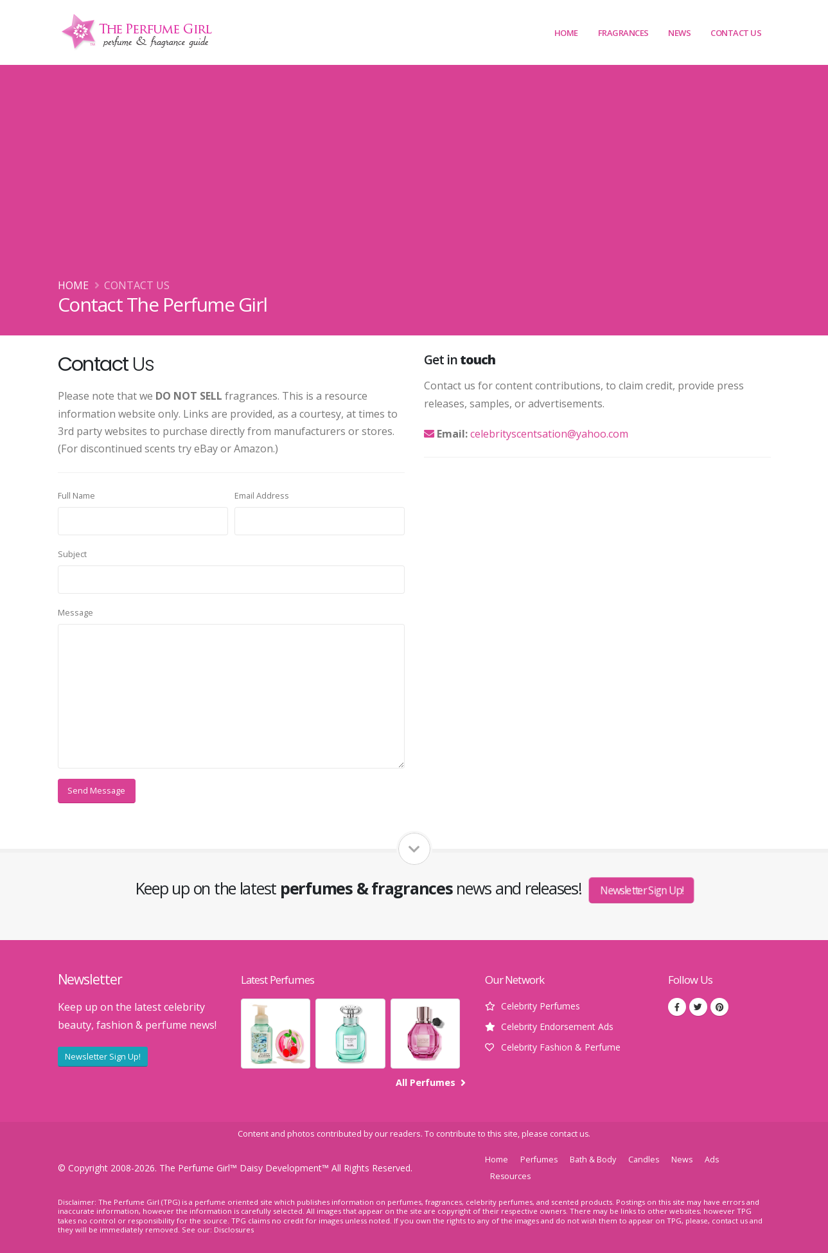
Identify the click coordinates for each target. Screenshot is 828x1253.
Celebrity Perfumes (540, 1006)
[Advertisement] (414, 181)
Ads (714, 1159)
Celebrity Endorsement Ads (557, 1026)
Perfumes (539, 1159)
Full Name (76, 495)
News (679, 33)
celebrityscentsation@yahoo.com (549, 434)
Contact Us (735, 33)
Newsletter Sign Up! (641, 890)
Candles (644, 1159)
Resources (511, 1176)
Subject (72, 554)
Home (566, 33)
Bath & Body (593, 1159)
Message (75, 612)
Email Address (261, 495)
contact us (569, 1133)
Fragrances (623, 33)
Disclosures (234, 1229)
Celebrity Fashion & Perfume (561, 1047)
